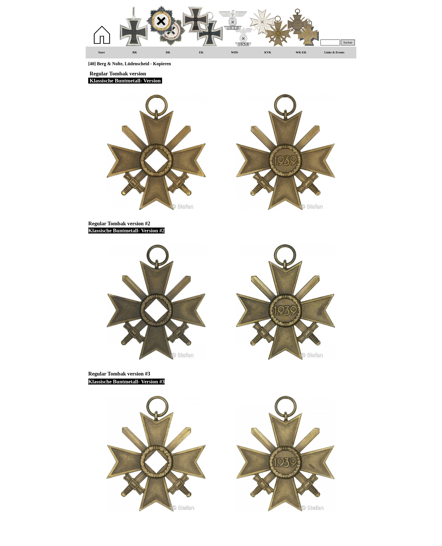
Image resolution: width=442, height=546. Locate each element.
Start (101, 52)
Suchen (347, 42)
